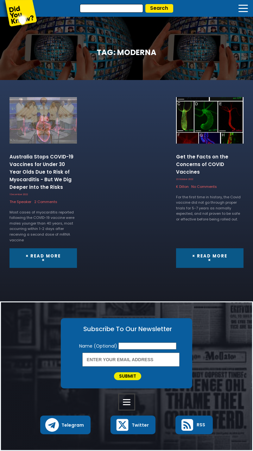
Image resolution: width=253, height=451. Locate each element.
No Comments (204, 186)
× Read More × (43, 258)
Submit (127, 376)
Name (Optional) (98, 346)
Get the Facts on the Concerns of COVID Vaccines (202, 164)
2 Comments (45, 201)
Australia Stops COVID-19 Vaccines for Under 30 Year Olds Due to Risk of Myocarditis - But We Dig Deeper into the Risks (41, 171)
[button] (65, 425)
